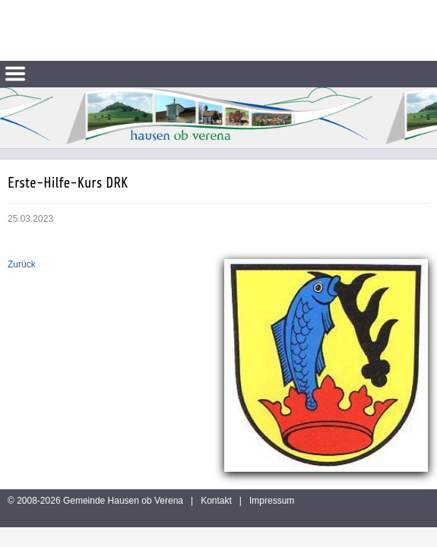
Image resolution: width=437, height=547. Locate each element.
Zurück (22, 264)
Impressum (271, 500)
